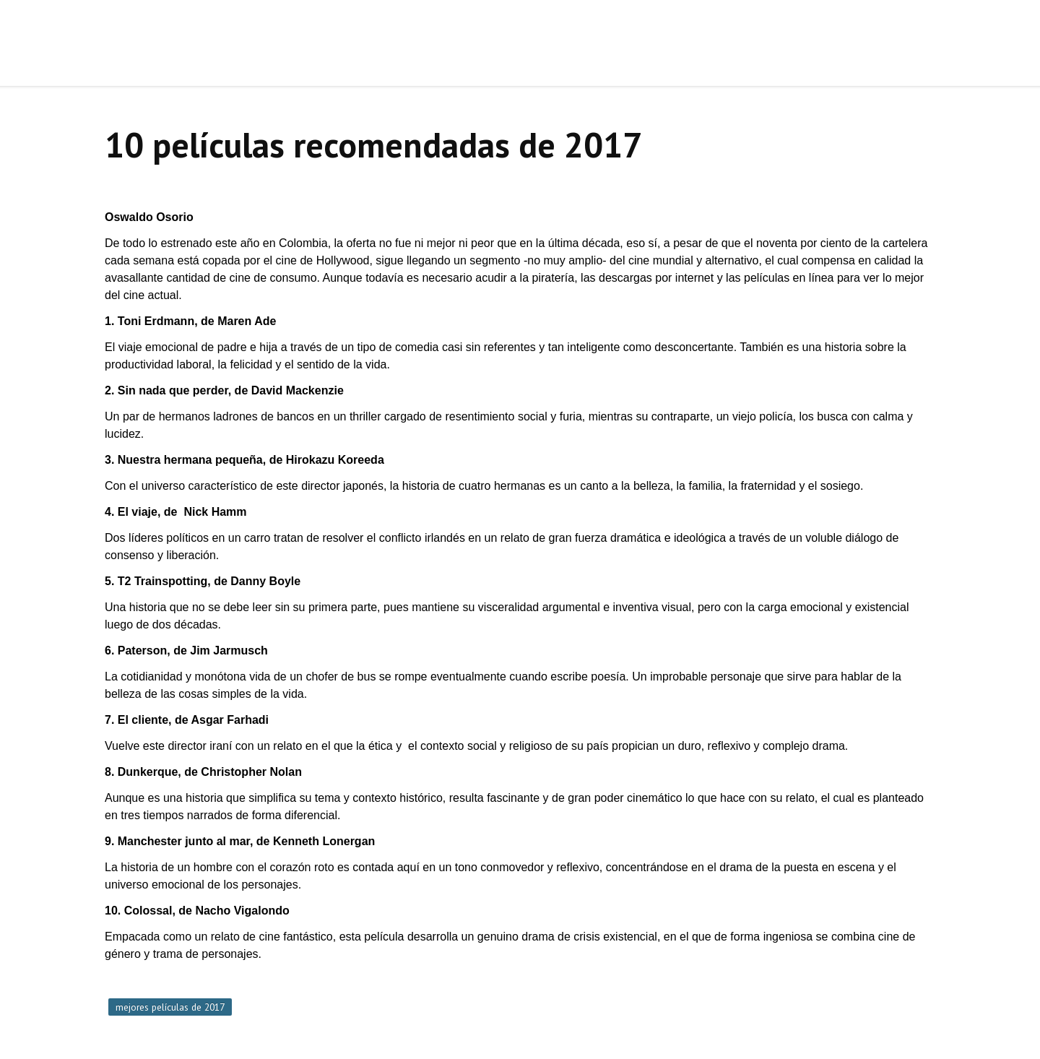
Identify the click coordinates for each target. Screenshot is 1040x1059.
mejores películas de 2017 (170, 1006)
